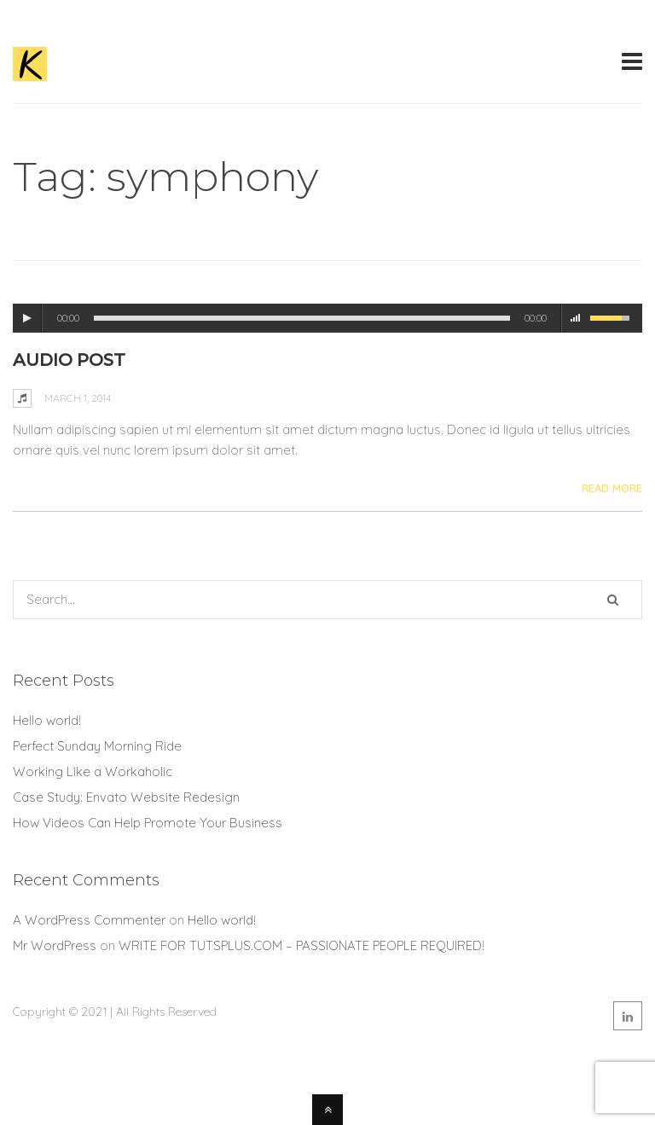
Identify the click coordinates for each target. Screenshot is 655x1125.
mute (575, 318)
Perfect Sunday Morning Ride (97, 746)
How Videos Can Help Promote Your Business (147, 823)
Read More (612, 488)
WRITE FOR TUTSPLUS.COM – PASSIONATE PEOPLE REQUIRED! (301, 945)
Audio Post (69, 360)
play (27, 318)
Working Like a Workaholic (92, 771)
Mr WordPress (54, 945)
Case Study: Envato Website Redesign (126, 797)
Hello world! (47, 720)
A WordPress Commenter (89, 920)
